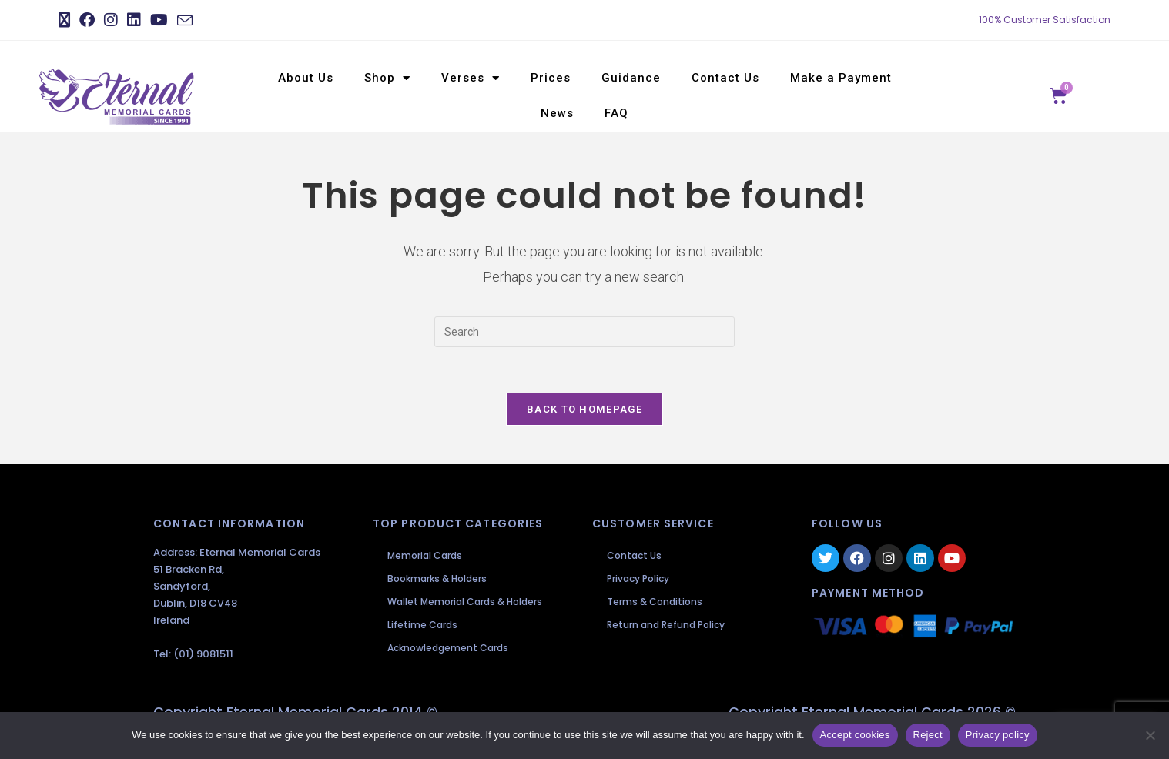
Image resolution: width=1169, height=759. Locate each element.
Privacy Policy (639, 579)
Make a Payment (841, 78)
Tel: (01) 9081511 (193, 655)
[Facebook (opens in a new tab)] (87, 20)
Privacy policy (998, 735)
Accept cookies (855, 735)
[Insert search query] (584, 331)
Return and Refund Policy (666, 625)
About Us (305, 78)
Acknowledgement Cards (448, 648)
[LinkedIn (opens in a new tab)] (134, 20)
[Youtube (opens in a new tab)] (159, 20)
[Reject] (1149, 735)
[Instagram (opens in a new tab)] (110, 20)
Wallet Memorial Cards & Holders (465, 602)
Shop (387, 78)
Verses (470, 78)
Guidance (631, 78)
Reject (928, 735)
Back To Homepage (584, 410)
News (557, 113)
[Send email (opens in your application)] (185, 20)
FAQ (616, 113)
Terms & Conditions (655, 602)
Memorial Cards (425, 556)
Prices (551, 78)
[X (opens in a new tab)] (67, 20)
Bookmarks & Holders (437, 579)
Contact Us (725, 78)
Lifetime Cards (423, 625)
